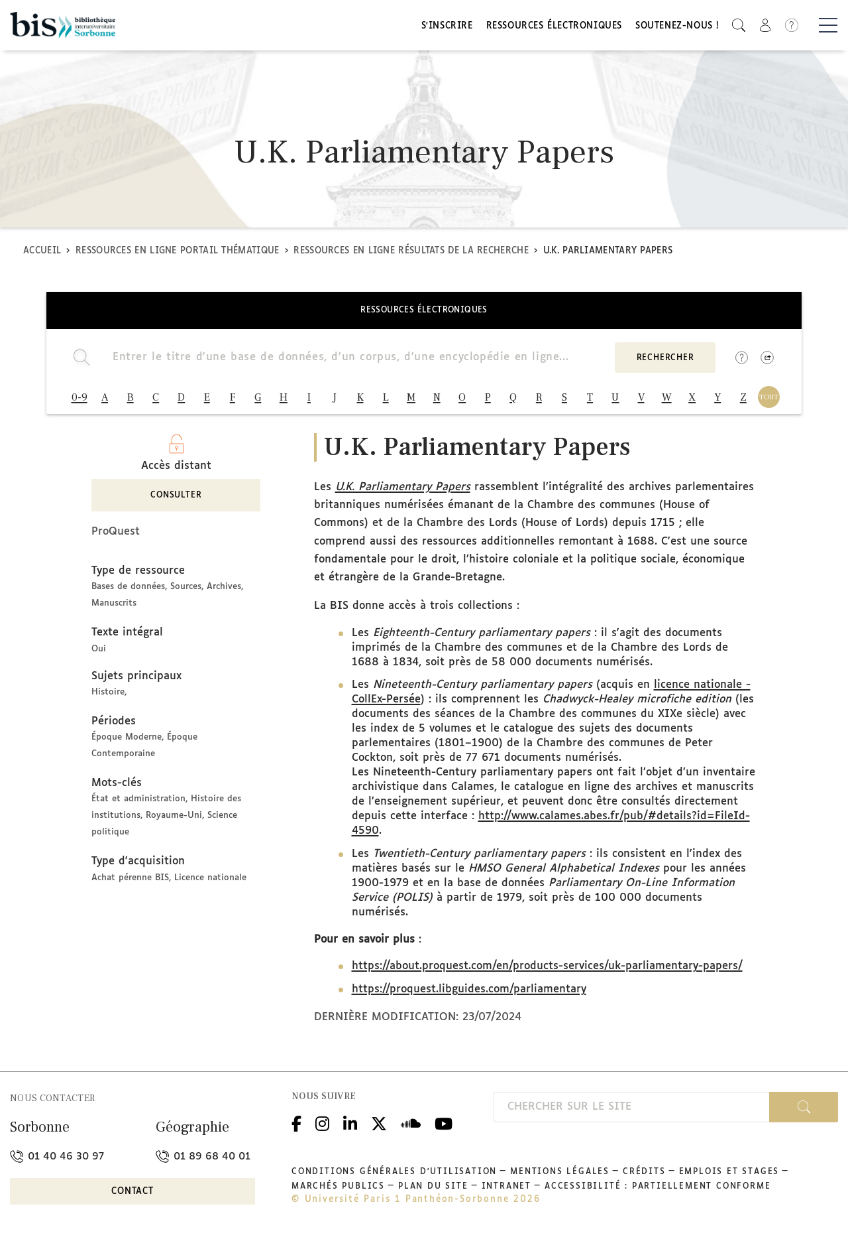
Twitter (379, 1128)
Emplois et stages (729, 1178)
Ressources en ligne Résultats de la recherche (411, 254)
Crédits (644, 1178)
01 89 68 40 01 (203, 1162)
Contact (132, 1198)
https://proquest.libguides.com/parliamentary (469, 996)
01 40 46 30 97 (57, 1162)
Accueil (42, 254)
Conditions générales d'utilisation (394, 1178)
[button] (738, 27)
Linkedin (350, 1128)
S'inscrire (447, 28)
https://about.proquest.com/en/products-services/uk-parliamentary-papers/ (547, 972)
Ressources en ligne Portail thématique (177, 254)
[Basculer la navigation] (828, 27)
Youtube (443, 1128)
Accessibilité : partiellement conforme (657, 1193)
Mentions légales (560, 1178)
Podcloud (411, 1128)
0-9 (79, 400)
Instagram (322, 1128)
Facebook (296, 1128)
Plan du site (433, 1193)
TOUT (768, 400)
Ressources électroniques (554, 28)
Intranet (506, 1193)
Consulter (175, 502)
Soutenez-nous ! (677, 28)
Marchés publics (338, 1193)
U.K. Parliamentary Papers (402, 493)
